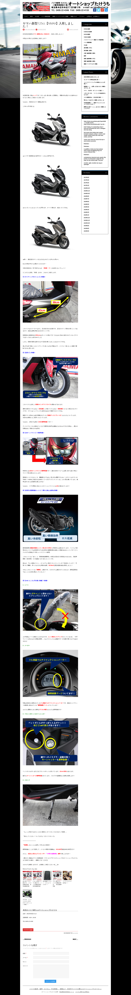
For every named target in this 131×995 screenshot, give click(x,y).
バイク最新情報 (45, 16)
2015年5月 (86, 231)
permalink (75, 933)
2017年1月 (86, 185)
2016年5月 (86, 204)
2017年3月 (86, 180)
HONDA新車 (87, 29)
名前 (25, 953)
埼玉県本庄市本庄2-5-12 (66, 992)
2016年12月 (87, 188)
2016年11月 (87, 191)
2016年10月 (87, 193)
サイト (25, 962)
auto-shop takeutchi (30, 29)
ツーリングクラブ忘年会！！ (67, 882)
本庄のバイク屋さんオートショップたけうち (40, 910)
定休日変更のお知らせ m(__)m (91, 77)
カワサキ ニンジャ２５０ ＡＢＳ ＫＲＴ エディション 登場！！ (27, 902)
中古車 (37, 16)
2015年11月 (87, 220)
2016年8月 (86, 196)
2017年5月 (86, 177)
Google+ (102, 10)
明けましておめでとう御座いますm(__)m (94, 100)
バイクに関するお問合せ (82, 992)
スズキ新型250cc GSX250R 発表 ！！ (93, 97)
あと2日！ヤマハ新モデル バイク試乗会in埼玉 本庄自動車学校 (27, 884)
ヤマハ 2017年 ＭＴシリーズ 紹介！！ (94, 90)
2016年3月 (86, 209)
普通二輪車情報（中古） (90, 58)
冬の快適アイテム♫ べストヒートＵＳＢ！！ (47, 883)
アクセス (81, 16)
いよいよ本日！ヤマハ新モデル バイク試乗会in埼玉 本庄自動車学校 (37, 884)
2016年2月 (86, 212)
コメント (25, 966)
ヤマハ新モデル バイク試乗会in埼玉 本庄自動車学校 (57, 884)
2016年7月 (86, 198)
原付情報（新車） (88, 50)
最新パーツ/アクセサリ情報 (60, 16)
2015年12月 (87, 217)
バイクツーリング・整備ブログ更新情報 (94, 39)
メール (25, 957)
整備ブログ (74, 16)
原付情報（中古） (88, 47)
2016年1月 (86, 215)
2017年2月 (86, 182)
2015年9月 (86, 225)
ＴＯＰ (26, 16)
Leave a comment (73, 29)
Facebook (94, 10)
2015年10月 (87, 223)
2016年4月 (86, 207)
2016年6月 (86, 201)
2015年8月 (86, 228)
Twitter (98, 10)
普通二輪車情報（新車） (90, 61)
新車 (31, 16)
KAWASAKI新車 (88, 31)
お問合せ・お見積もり (93, 16)
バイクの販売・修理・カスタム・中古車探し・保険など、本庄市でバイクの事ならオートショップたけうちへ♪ (65, 989)
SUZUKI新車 (87, 34)
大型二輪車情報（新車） (90, 53)
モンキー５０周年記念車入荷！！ (92, 79)
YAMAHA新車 (87, 37)
